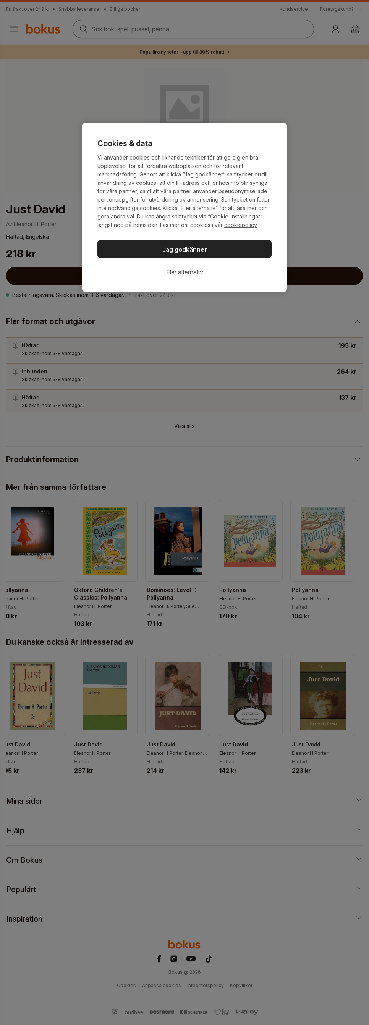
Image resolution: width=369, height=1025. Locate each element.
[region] (184, 207)
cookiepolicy (240, 225)
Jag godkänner (184, 249)
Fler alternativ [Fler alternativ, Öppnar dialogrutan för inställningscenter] (184, 272)
